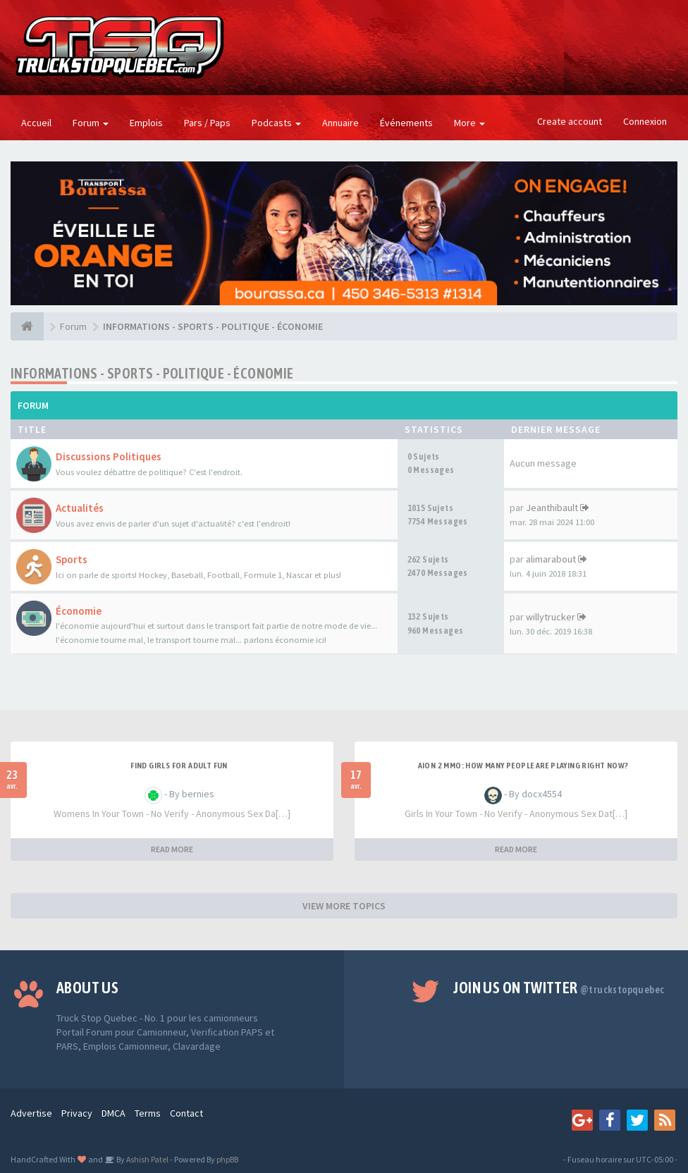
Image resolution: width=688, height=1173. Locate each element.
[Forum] (27, 326)
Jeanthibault (552, 507)
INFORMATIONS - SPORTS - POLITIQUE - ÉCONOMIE (152, 373)
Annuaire (340, 122)
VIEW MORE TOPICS (344, 905)
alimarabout (551, 559)
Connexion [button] (645, 121)
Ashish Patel (146, 1159)
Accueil (36, 122)
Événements (406, 122)
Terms (148, 1113)
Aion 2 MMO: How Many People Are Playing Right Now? (523, 765)
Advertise (31, 1113)
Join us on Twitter (558, 987)
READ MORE (172, 849)
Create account (569, 121)
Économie (79, 611)
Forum (91, 122)
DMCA (113, 1113)
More (469, 122)
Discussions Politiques (108, 456)
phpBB (227, 1159)
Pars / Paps (207, 122)
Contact (186, 1113)
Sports (71, 559)
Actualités (80, 508)
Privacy (76, 1113)
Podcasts (276, 122)
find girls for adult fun (179, 765)
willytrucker (550, 616)
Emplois (146, 122)
